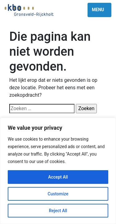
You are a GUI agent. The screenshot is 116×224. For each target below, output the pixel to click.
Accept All (58, 177)
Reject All (58, 210)
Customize (58, 193)
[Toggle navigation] (99, 10)
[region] (58, 171)
